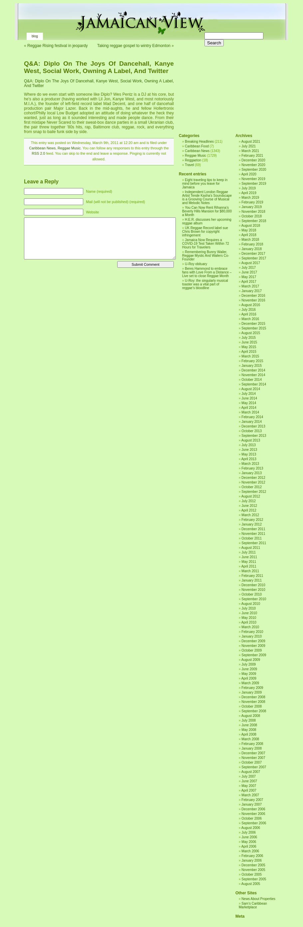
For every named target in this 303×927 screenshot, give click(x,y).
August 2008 (250, 716)
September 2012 (253, 492)
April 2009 (248, 678)
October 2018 (251, 216)
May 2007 (248, 786)
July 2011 (248, 552)
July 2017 (248, 267)
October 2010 (251, 594)
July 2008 (248, 720)
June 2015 (249, 342)
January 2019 (251, 207)
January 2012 (251, 524)
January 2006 (251, 860)
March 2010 (250, 627)
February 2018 (252, 244)
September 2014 (253, 384)
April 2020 (248, 174)
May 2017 (248, 277)
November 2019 (253, 179)
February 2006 (252, 856)
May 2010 (248, 618)
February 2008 (252, 744)
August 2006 (250, 828)
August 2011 (250, 548)
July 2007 (248, 776)
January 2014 (251, 421)
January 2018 (251, 249)
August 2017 (250, 263)
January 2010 (251, 636)
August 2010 (250, 604)
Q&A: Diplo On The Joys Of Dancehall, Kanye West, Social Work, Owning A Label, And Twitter (99, 67)
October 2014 (251, 379)
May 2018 (248, 230)
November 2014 (253, 375)
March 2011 (250, 571)
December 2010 (253, 585)
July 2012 (248, 501)
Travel (189, 165)
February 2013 (252, 468)
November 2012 (253, 482)
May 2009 (248, 674)
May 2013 (248, 454)
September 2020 (253, 169)
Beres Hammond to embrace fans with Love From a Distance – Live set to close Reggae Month (206, 272)
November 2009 (253, 646)
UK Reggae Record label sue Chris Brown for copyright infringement (205, 231)
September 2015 (253, 328)
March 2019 (250, 197)
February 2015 (252, 361)
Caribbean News (42, 148)
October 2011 (251, 538)
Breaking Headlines (199, 141)
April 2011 (248, 566)
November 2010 (253, 590)
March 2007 (250, 795)
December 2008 (253, 697)
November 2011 (253, 534)
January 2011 (251, 580)
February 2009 (252, 688)
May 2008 (248, 730)
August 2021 (250, 141)
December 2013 (253, 426)
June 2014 (249, 398)
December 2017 (253, 253)
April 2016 (248, 314)
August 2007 (250, 772)
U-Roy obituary (196, 264)
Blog (35, 36)
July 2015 (248, 337)
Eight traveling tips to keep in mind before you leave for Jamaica (204, 183)
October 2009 (251, 650)
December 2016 (253, 295)
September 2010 (253, 599)
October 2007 (251, 762)
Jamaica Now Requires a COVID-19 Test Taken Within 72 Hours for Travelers (205, 243)
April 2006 (248, 846)
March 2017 (250, 286)
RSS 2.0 (38, 153)
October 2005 (251, 874)
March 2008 (250, 739)
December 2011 (253, 529)
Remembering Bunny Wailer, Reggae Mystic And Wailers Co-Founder (205, 255)
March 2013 (250, 464)
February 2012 (252, 520)
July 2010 (248, 608)
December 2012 (253, 478)
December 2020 (253, 160)
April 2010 (248, 622)
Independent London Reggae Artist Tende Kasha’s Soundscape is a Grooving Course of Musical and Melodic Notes (207, 197)
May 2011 (248, 562)
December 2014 (253, 370)
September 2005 (253, 879)
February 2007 (252, 800)
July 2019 (248, 188)
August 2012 (250, 496)
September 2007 (253, 767)
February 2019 (252, 202)
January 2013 (251, 473)
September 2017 (253, 258)
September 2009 (253, 655)
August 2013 (250, 440)
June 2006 (249, 837)
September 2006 (253, 823)
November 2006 (253, 814)
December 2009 (253, 641)
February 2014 (252, 417)
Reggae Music (69, 148)
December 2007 (253, 753)
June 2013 (249, 449)
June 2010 (249, 613)
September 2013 (253, 435)
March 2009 (250, 683)
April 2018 (248, 235)
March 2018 (250, 239)
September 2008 (253, 711)
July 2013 (248, 445)
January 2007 (251, 804)
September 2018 (253, 221)
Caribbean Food (197, 146)
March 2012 (250, 515)
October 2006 (251, 818)
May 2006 (248, 842)
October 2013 (251, 431)
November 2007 (253, 758)
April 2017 (248, 281)
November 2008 (253, 702)
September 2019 (253, 183)
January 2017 (251, 291)
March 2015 (250, 356)
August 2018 (250, 225)
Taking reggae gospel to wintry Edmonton (133, 45)
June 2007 (249, 781)
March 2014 (250, 412)
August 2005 (250, 884)
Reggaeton (193, 160)
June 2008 (249, 725)
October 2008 (251, 706)
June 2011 (249, 557)
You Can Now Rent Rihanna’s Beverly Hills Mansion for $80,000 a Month (207, 211)
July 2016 (248, 309)
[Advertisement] (227, 83)
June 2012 (249, 506)
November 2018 (253, 211)
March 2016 (250, 319)
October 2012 (251, 487)
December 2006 (253, 809)
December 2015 (253, 323)
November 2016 (253, 300)
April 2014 (248, 407)
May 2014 (248, 403)
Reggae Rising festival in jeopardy (57, 45)
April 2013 (248, 459)
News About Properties (258, 899)
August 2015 (250, 333)
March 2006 (250, 851)
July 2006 (248, 832)
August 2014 (250, 389)
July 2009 (248, 664)
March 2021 (250, 151)
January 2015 (251, 365)
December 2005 (253, 865)
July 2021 (248, 146)
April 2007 (248, 790)
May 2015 (248, 347)
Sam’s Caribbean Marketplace (253, 905)
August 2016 (250, 305)
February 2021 (252, 155)
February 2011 (252, 576)
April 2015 (248, 351)
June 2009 (249, 669)
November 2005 (253, 870)
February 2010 (252, 632)
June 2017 (249, 272)
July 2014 (248, 393)
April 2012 (248, 510)
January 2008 (251, 748)
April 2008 (248, 734)
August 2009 (250, 660)
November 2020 (253, 165)
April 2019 (248, 193)
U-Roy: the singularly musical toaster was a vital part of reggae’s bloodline (205, 284)
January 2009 (251, 692)
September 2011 (253, 543)
